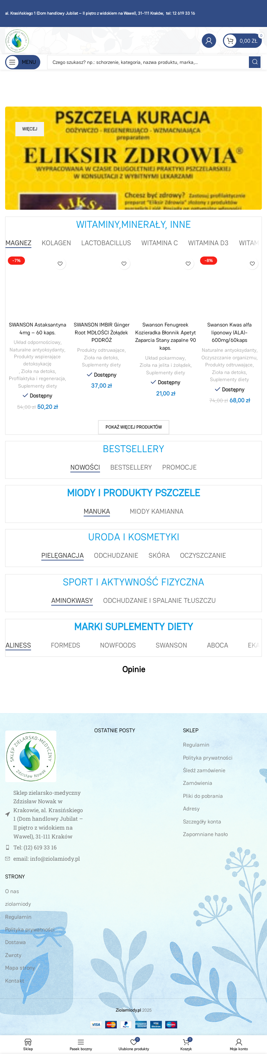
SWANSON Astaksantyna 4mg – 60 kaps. (37, 328)
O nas (12, 890)
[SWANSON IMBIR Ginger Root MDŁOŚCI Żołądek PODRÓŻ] (102, 286)
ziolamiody (18, 903)
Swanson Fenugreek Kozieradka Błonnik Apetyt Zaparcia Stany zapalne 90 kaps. (165, 336)
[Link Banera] (133, 158)
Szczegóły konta (202, 821)
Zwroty (13, 954)
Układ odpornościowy (37, 342)
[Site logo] (17, 40)
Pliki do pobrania (203, 795)
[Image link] (30, 755)
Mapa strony (20, 967)
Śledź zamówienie (204, 770)
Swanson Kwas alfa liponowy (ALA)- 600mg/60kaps (229, 332)
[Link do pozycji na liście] (44, 847)
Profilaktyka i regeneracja (37, 378)
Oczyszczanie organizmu (229, 357)
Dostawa (15, 942)
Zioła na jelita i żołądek (165, 364)
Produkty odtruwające (100, 349)
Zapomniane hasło (205, 833)
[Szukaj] (154, 62)
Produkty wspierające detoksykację (37, 360)
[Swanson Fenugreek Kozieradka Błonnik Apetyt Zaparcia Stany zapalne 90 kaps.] (166, 286)
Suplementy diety (37, 386)
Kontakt (14, 980)
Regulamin (18, 916)
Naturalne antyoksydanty (37, 349)
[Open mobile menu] (23, 62)
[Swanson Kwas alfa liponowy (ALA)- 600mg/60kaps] (230, 286)
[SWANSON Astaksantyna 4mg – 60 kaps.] (37, 286)
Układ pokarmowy (165, 357)
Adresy (191, 808)
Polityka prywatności (30, 929)
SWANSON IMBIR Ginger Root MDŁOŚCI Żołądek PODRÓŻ (101, 332)
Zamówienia (197, 783)
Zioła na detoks (38, 371)
